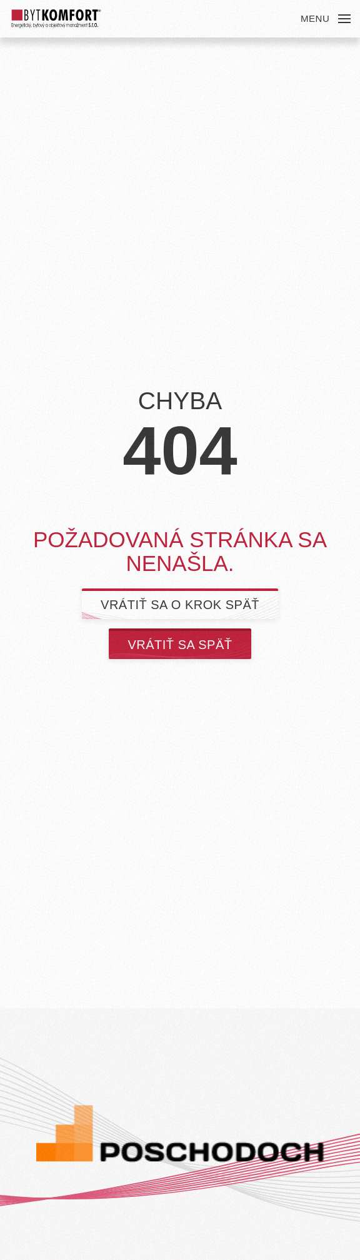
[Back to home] (56, 18)
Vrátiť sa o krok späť (180, 605)
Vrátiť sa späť (180, 645)
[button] (326, 18)
